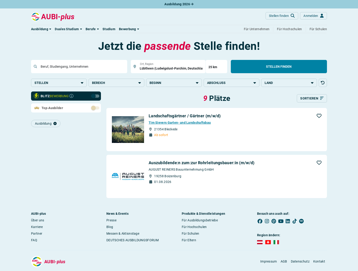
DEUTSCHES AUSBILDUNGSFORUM (132, 240)
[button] (41, 29)
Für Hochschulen (194, 227)
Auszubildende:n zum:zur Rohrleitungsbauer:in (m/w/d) (202, 162)
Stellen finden (279, 66)
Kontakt (319, 261)
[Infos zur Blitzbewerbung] (71, 96)
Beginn (174, 83)
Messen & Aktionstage (122, 233)
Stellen (58, 83)
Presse (111, 220)
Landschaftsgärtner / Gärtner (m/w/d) (185, 115)
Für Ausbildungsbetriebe (200, 220)
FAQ (34, 240)
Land (289, 83)
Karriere (37, 227)
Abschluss (231, 83)
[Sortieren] (312, 98)
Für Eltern (189, 240)
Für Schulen (190, 233)
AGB (284, 261)
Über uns (37, 220)
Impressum (268, 261)
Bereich (116, 83)
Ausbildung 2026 (178, 4)
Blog (109, 227)
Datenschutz (300, 261)
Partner (36, 233)
